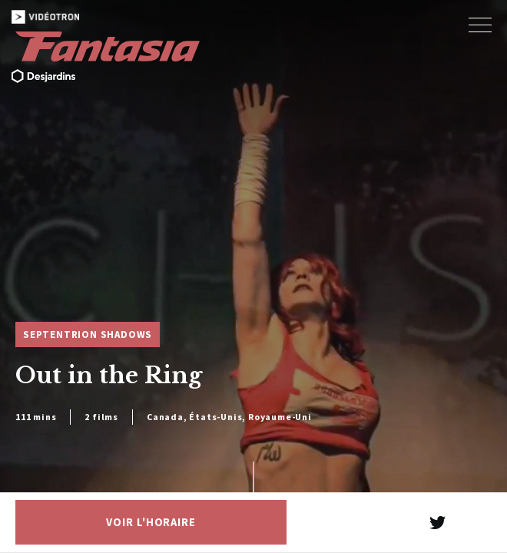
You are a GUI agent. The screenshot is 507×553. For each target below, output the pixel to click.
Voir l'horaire (151, 522)
